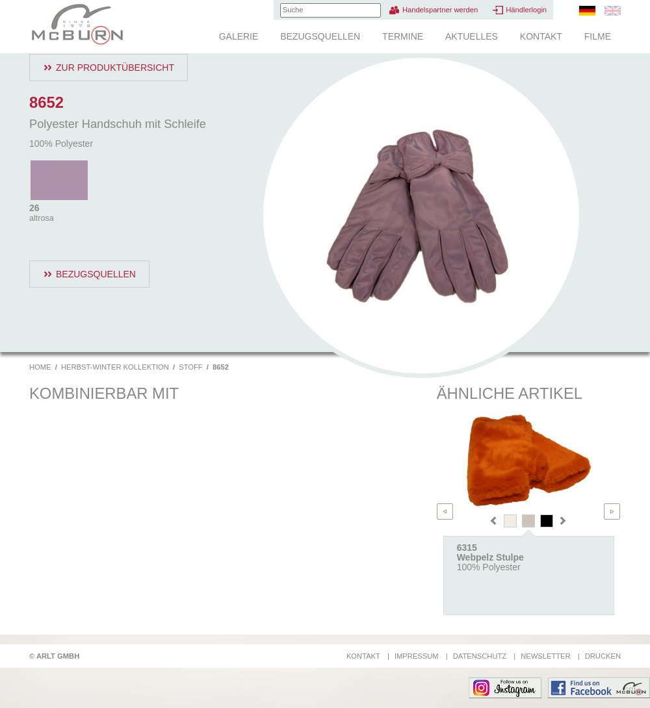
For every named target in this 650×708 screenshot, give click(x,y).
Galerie (239, 36)
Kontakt (541, 36)
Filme (597, 36)
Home (40, 367)
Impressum (417, 656)
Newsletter (545, 656)
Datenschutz (479, 656)
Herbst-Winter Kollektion (115, 367)
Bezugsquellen (320, 36)
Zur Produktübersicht (115, 67)
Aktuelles (471, 36)
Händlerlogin (526, 10)
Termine (402, 36)
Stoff (190, 367)
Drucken (603, 656)
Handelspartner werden (440, 10)
